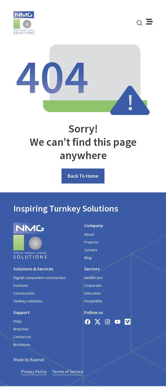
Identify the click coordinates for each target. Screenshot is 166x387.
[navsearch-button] (139, 22)
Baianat (37, 360)
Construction (24, 293)
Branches (21, 329)
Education (92, 293)
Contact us (22, 337)
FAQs (17, 321)
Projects (91, 242)
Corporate (92, 285)
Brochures (21, 345)
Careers (91, 250)
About (89, 234)
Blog (88, 258)
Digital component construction (39, 278)
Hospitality (93, 301)
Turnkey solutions (27, 301)
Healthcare (93, 278)
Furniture (20, 285)
